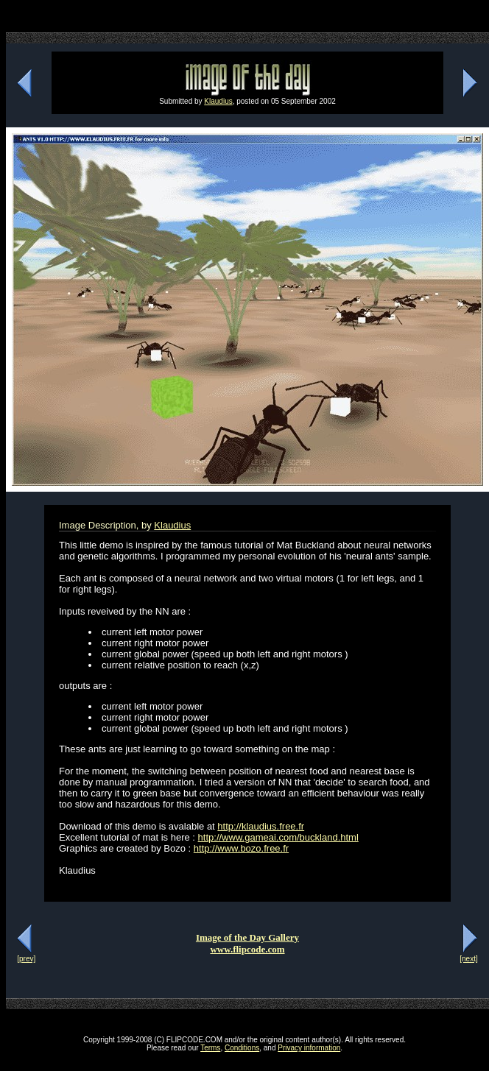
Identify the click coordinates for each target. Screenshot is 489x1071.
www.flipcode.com (247, 949)
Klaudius (218, 101)
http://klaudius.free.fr (260, 826)
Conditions (242, 1048)
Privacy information (309, 1048)
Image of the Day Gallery (247, 937)
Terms (210, 1048)
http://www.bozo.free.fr (241, 848)
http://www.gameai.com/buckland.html (278, 837)
